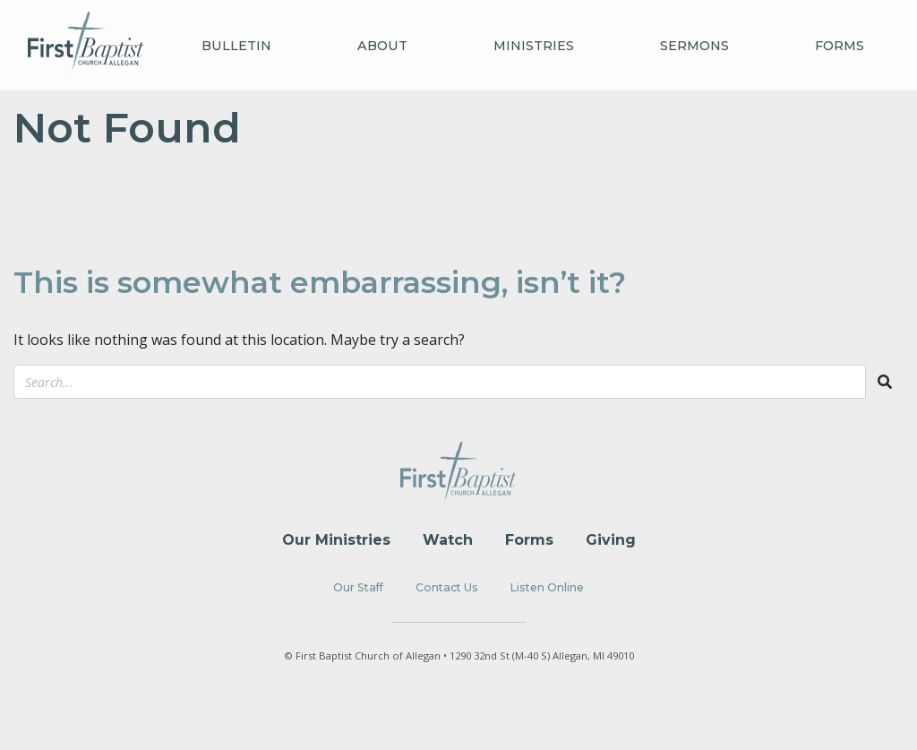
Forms (839, 46)
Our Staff (358, 587)
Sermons (694, 46)
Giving (611, 539)
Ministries (533, 46)
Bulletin (236, 46)
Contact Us (447, 587)
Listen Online (547, 587)
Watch (448, 539)
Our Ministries (336, 539)
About (382, 46)
